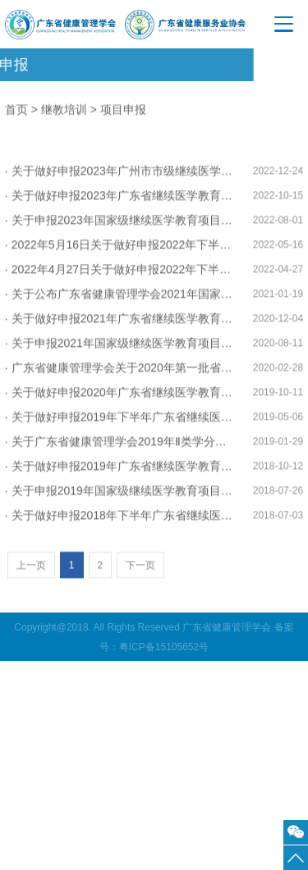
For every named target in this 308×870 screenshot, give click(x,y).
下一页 (140, 584)
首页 (16, 110)
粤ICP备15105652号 (164, 647)
